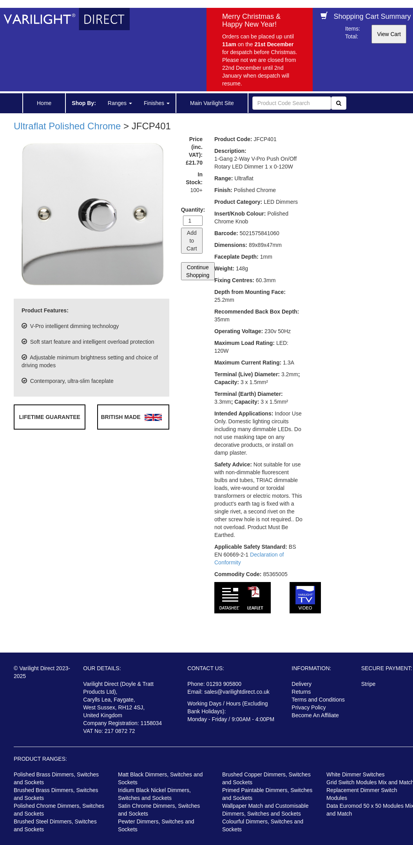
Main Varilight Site (212, 103)
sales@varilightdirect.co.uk (237, 692)
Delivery (302, 684)
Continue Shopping (197, 271)
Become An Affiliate (315, 715)
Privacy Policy (309, 707)
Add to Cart (192, 241)
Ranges (120, 103)
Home (44, 103)
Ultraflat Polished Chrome (67, 126)
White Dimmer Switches (355, 774)
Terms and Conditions (318, 699)
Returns (301, 692)
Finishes (157, 103)
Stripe (368, 684)
